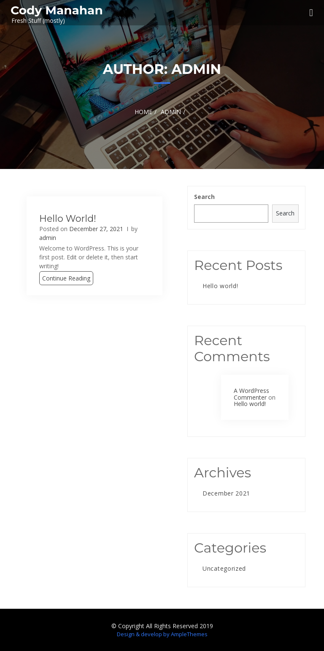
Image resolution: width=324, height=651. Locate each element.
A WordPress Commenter (251, 394)
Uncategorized (224, 568)
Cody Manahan (57, 10)
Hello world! (67, 218)
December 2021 (226, 493)
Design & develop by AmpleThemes (162, 634)
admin (47, 238)
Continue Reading (66, 278)
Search (204, 197)
